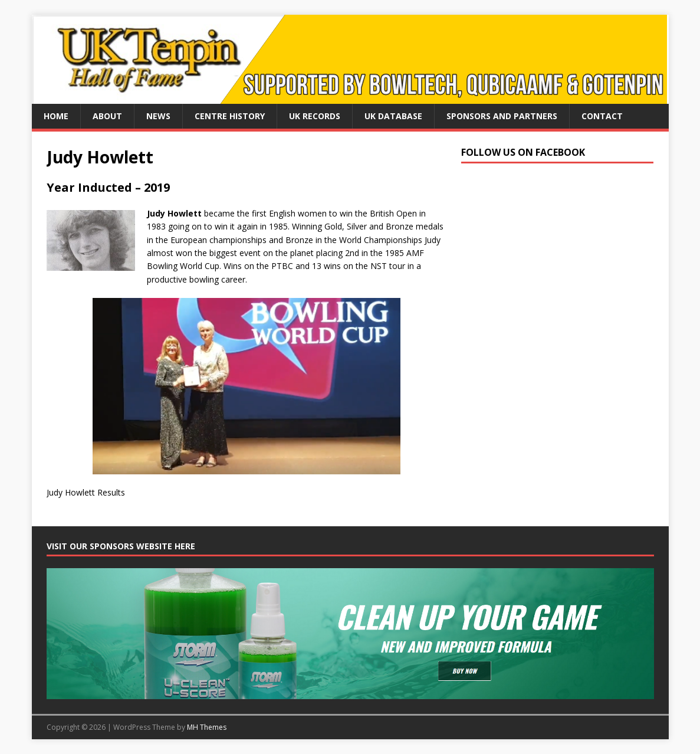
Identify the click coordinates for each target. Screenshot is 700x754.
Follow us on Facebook (523, 152)
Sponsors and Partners (501, 116)
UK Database (393, 116)
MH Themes (206, 727)
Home (56, 116)
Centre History (230, 116)
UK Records (314, 116)
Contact (602, 116)
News (158, 116)
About (107, 116)
